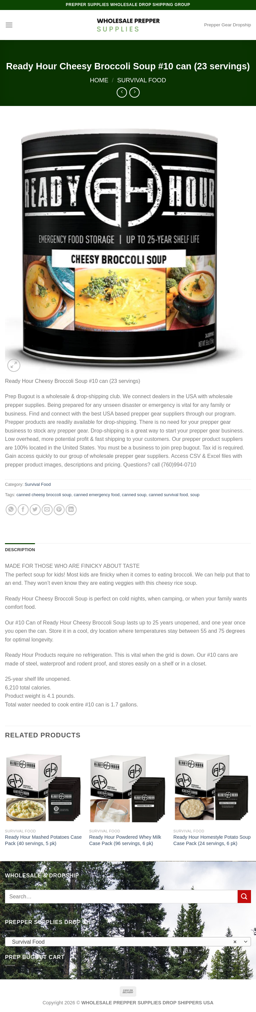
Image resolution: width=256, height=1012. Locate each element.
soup (195, 494)
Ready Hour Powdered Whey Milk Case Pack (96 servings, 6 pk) (125, 840)
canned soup (134, 494)
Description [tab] (20, 549)
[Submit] (244, 896)
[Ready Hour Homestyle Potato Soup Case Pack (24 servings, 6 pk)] (212, 786)
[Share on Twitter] (35, 509)
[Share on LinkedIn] (71, 509)
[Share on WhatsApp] (11, 509)
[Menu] (9, 25)
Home (99, 80)
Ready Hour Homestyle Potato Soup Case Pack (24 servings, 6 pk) (212, 840)
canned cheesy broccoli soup (43, 494)
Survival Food (141, 80)
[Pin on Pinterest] (59, 509)
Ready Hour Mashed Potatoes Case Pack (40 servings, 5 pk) (43, 840)
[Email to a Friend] (47, 509)
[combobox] (128, 941)
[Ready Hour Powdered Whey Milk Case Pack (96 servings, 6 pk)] (128, 786)
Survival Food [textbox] (124, 942)
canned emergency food (96, 494)
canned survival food (168, 494)
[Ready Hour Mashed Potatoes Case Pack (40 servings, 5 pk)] (44, 786)
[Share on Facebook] (23, 509)
